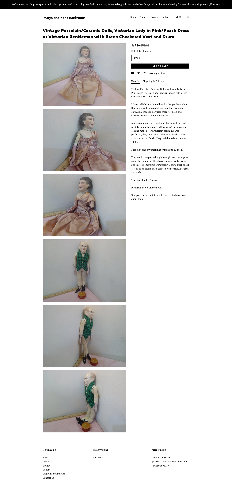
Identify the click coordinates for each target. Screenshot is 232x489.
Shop (133, 17)
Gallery (165, 17)
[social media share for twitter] (138, 73)
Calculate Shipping (141, 51)
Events (154, 17)
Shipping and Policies (54, 473)
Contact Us (48, 477)
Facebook (98, 457)
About (143, 17)
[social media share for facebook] (132, 73)
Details (135, 81)
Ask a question (157, 73)
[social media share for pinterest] (144, 73)
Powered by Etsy (160, 465)
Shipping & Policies (153, 81)
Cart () (178, 17)
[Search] (188, 17)
